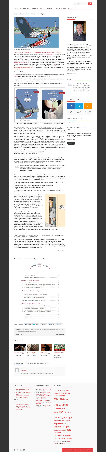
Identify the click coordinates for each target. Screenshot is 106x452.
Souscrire (71, 143)
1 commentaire (51, 52)
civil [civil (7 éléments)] (67, 399)
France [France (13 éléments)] (64, 412)
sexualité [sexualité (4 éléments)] (63, 433)
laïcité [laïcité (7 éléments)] (65, 415)
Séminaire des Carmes (21, 411)
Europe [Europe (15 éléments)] (57, 409)
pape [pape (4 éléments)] (68, 420)
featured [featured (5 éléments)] (56, 412)
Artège (32, 329)
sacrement (34, 331)
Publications (49, 8)
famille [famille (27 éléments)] (63, 408)
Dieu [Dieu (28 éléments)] (56, 405)
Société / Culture (37, 8)
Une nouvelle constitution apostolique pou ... (58, 355)
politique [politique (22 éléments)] (58, 426)
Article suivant (60, 334)
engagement (45, 329)
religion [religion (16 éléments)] (66, 427)
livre (45, 52)
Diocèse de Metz (20, 403)
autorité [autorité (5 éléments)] (56, 393)
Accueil (15, 14)
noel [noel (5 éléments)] (63, 420)
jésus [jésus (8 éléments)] (60, 415)
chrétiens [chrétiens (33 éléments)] (59, 399)
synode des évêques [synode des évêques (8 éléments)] (60, 438)
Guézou (16, 76)
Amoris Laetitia (23, 329)
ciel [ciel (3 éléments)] (64, 399)
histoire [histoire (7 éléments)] (56, 415)
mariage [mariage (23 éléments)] (68, 417)
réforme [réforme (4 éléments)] (56, 430)
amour (28, 329)
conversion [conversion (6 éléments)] (62, 402)
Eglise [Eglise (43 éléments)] (65, 404)
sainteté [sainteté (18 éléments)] (67, 430)
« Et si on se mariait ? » (48, 54)
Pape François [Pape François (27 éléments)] (60, 423)
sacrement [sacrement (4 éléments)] (60, 430)
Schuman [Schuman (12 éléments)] (57, 433)
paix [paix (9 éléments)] (65, 420)
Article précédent (20, 334)
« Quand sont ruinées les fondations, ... (46, 354)
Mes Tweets (70, 123)
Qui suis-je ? (71, 8)
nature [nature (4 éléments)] (59, 420)
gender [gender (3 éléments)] (69, 412)
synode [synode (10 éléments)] (68, 436)
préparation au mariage (25, 331)
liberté (53, 329)
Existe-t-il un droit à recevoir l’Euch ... (19, 354)
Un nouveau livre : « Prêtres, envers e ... (32, 354)
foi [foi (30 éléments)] (60, 412)
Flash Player (64, 443)
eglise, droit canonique (24, 14)
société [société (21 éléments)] (61, 435)
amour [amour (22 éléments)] (57, 390)
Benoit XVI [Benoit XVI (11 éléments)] (63, 393)
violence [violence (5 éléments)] (69, 438)
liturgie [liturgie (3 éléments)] (61, 418)
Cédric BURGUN (27, 52)
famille (50, 329)
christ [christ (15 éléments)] (62, 396)
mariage (58, 329)
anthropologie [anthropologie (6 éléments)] (64, 390)
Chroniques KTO (61, 8)
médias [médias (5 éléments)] (56, 420)
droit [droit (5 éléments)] (60, 405)
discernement (38, 329)
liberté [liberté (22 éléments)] (57, 417)
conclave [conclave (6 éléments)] (56, 402)
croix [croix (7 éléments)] (67, 402)
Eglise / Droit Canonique (21, 8)
